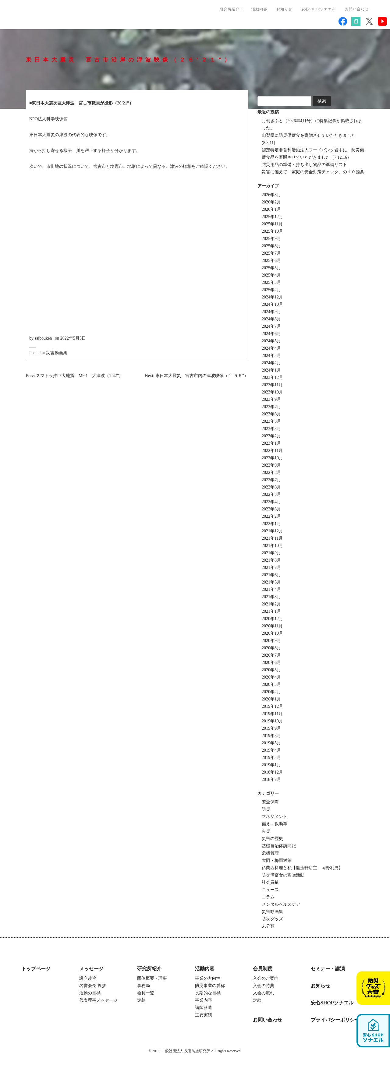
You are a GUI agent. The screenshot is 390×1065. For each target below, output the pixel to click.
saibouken (43, 338)
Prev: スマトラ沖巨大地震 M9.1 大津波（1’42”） (74, 375)
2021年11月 (272, 538)
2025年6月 (271, 260)
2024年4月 (271, 348)
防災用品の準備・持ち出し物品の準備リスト (304, 164)
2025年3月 (271, 282)
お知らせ (284, 9)
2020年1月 (271, 699)
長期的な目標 (208, 993)
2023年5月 (271, 421)
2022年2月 (271, 516)
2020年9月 (271, 640)
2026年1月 (271, 209)
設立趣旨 (87, 978)
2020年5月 (271, 670)
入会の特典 (263, 985)
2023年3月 (271, 428)
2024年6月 (271, 333)
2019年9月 (271, 728)
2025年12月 (272, 216)
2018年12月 (272, 772)
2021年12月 (272, 531)
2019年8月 (271, 735)
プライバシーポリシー (335, 1019)
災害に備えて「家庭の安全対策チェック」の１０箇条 (313, 172)
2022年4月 (271, 501)
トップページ (36, 968)
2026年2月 (271, 202)
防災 (266, 809)
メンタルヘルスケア (281, 904)
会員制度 (262, 968)
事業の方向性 (208, 978)
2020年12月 (272, 618)
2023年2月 (271, 436)
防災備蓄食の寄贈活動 (283, 875)
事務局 (143, 985)
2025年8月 (271, 246)
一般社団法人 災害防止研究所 (67, 17)
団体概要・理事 (152, 978)
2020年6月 (271, 662)
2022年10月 (272, 458)
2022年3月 (271, 509)
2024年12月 (272, 297)
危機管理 (270, 853)
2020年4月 (271, 677)
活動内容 (259, 9)
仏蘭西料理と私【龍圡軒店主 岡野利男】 (302, 868)
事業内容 (203, 1000)
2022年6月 (271, 487)
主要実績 (203, 1015)
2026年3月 (271, 194)
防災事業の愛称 (210, 985)
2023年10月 (272, 392)
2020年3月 (271, 684)
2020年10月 (272, 633)
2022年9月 (271, 465)
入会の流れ (263, 993)
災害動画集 (56, 353)
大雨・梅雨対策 (277, 860)
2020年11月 (272, 626)
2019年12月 (272, 706)
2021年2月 (271, 604)
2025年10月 (272, 231)
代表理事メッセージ (98, 1000)
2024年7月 (271, 326)
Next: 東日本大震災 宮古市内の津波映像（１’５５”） (196, 375)
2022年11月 (272, 450)
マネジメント (274, 816)
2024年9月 (271, 311)
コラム (268, 897)
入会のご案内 (265, 978)
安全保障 (270, 802)
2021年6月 (271, 575)
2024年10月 (272, 304)
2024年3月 (271, 355)
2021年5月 (271, 582)
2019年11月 (272, 713)
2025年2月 (271, 289)
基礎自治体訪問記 (279, 846)
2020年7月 (271, 655)
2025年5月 (271, 268)
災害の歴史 (272, 838)
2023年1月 (271, 443)
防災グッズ (272, 919)
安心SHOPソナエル (318, 9)
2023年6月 (271, 414)
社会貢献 (270, 882)
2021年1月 (271, 611)
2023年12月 (272, 377)
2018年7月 (271, 779)
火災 (266, 831)
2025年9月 (271, 238)
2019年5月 (271, 743)
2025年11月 (272, 224)
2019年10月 (272, 721)
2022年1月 (271, 523)
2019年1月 (271, 765)
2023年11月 (272, 385)
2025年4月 (271, 275)
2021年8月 (271, 560)
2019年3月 (271, 757)
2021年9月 (271, 553)
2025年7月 (271, 253)
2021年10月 (272, 545)
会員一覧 (145, 993)
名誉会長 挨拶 (92, 985)
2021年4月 (271, 589)
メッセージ (91, 968)
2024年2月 (271, 363)
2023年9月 (271, 399)
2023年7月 (271, 406)
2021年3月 (271, 596)
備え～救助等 (274, 824)
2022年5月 (271, 494)
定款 (141, 1000)
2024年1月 (271, 370)
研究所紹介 (231, 9)
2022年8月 (271, 472)
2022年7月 (271, 480)
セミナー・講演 (328, 968)
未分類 (268, 926)
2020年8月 (271, 648)
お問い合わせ (357, 9)
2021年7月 (271, 567)
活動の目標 (90, 993)
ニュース (270, 889)
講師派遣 (203, 1007)
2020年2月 (271, 691)
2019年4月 (271, 750)
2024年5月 (271, 341)
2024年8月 (271, 319)
